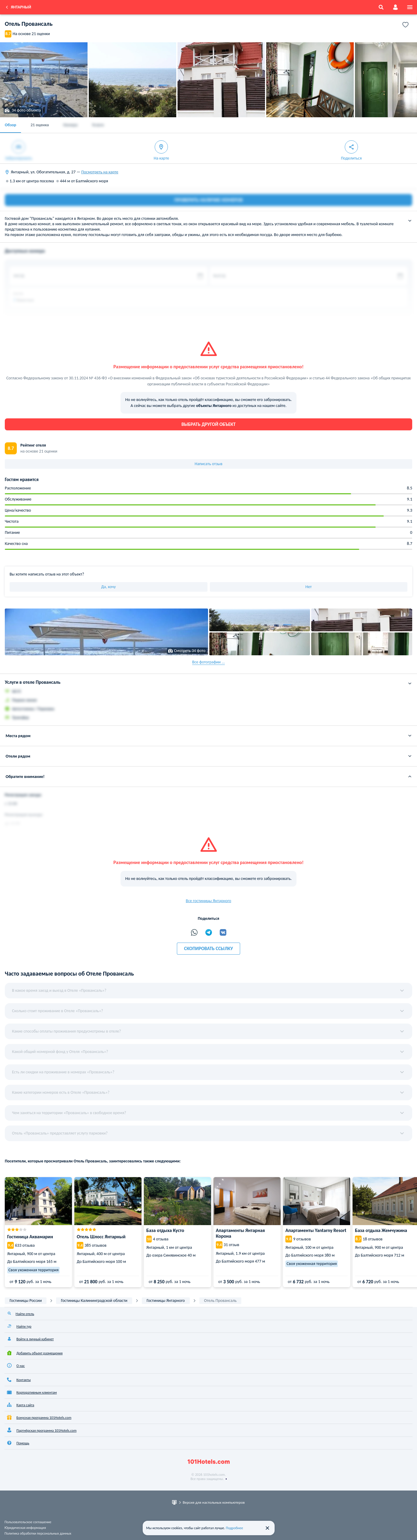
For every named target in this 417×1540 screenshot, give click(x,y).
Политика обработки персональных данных (37, 1533)
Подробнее (234, 1528)
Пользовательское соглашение (27, 1522)
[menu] (410, 7)
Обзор (10, 124)
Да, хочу (108, 586)
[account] (395, 7)
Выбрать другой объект (208, 424)
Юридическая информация (25, 1528)
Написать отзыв (208, 463)
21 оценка (40, 124)
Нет (308, 586)
